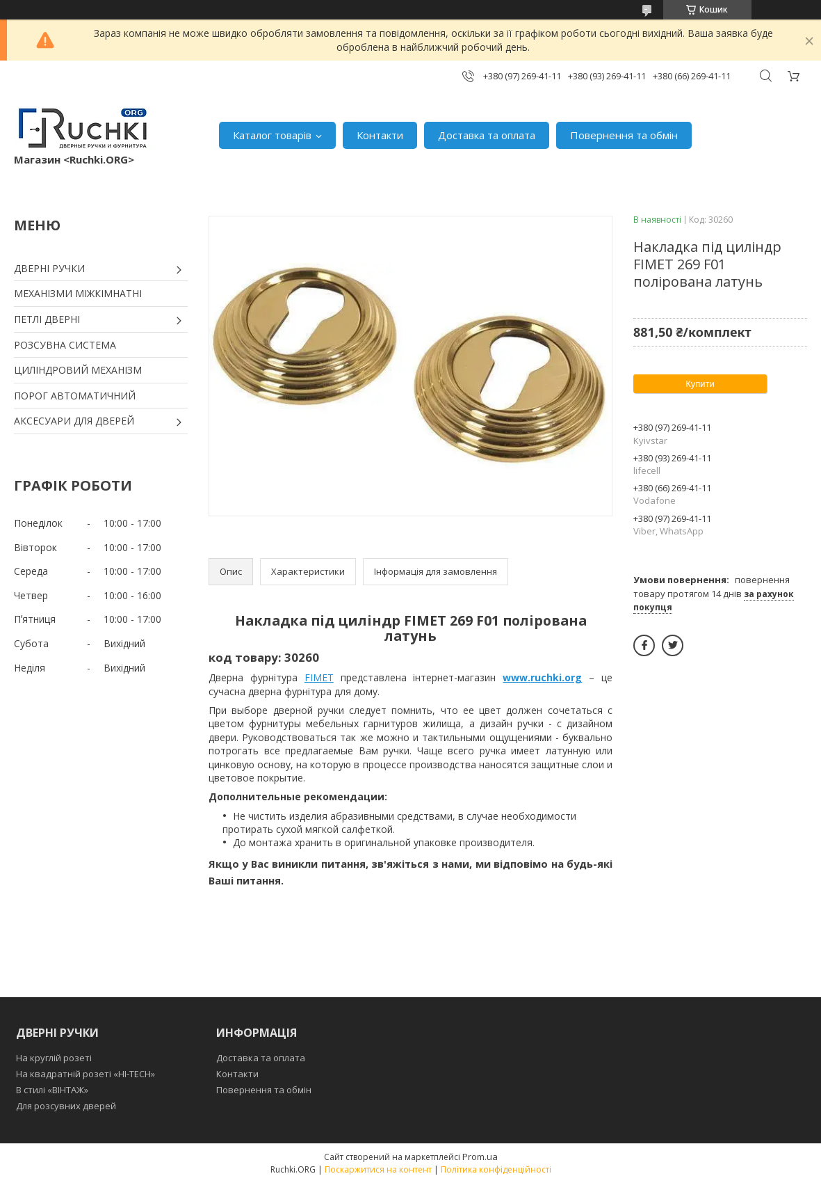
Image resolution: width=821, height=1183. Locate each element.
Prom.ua (480, 1156)
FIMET (319, 677)
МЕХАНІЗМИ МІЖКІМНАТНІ (78, 293)
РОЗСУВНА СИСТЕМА (65, 344)
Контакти (380, 135)
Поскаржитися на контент (378, 1169)
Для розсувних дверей (66, 1105)
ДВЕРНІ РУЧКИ (49, 268)
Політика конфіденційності (496, 1169)
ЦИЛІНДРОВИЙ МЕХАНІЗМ (78, 369)
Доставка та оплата (486, 135)
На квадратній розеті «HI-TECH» (85, 1073)
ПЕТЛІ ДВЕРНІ (47, 319)
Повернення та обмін (624, 135)
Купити (700, 384)
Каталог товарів (272, 135)
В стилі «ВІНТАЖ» (52, 1089)
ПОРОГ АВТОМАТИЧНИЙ (75, 395)
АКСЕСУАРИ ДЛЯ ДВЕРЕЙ (74, 420)
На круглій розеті (54, 1057)
